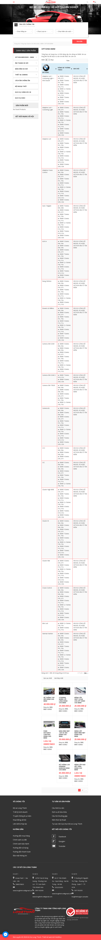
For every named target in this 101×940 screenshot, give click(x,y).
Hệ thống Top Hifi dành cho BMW (49, 699)
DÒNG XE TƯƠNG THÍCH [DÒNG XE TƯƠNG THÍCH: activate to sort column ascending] (64, 69)
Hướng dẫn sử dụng (20, 848)
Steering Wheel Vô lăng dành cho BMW (63, 700)
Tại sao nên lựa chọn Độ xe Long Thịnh (67, 824)
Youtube (62, 846)
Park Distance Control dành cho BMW (47, 734)
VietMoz (58, 937)
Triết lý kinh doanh (20, 812)
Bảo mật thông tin (20, 855)
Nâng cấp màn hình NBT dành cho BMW (79, 733)
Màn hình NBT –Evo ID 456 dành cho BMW (64, 733)
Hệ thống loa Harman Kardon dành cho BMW (64, 767)
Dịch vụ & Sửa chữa (59, 812)
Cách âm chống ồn (22, 80)
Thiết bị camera (21, 75)
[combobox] (23, 30)
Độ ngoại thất (21, 86)
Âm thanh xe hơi (21, 63)
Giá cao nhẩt (48, 678)
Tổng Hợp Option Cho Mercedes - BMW (32, 43)
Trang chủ (17, 43)
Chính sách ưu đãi (20, 840)
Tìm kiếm (79, 41)
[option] (50, 19)
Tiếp (85, 673)
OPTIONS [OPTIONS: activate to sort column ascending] (46, 68)
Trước (81, 673)
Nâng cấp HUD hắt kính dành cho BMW (79, 767)
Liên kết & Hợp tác (20, 824)
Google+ (62, 841)
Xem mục (47, 60)
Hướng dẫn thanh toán (22, 852)
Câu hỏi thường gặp (59, 816)
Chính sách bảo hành (21, 844)
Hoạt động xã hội (19, 820)
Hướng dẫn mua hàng (21, 836)
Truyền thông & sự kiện (22, 816)
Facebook (62, 836)
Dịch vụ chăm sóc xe (23, 92)
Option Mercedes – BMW (24, 57)
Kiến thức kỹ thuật (59, 820)
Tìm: (77, 61)
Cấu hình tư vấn (58, 808)
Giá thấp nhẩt (58, 678)
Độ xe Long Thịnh (20, 808)
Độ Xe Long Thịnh (34, 937)
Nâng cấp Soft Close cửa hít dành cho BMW (79, 700)
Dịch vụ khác (20, 98)
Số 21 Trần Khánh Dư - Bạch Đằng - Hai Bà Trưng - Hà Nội (60, 881)
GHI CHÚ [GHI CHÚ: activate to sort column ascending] (76, 69)
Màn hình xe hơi (21, 69)
